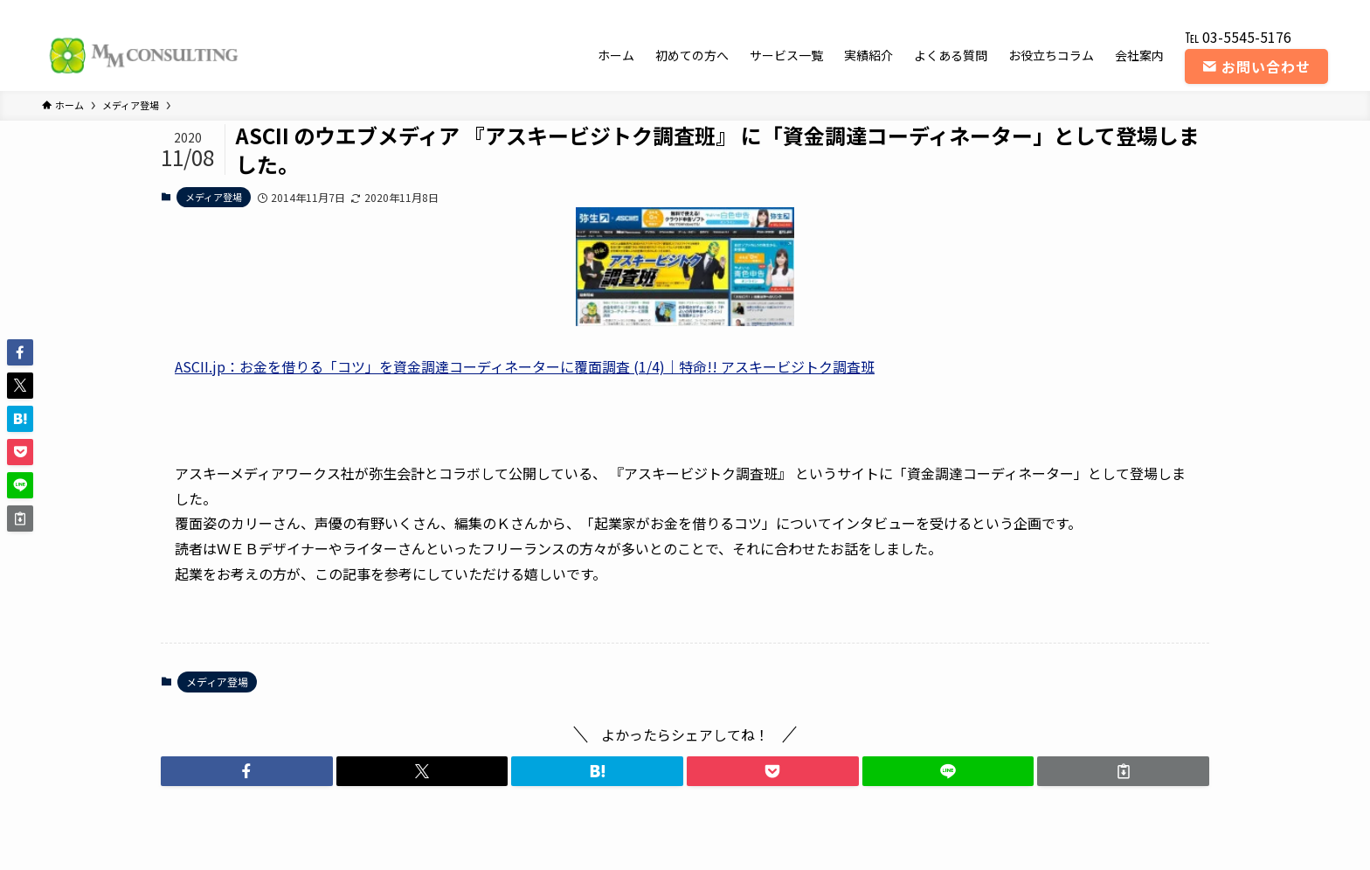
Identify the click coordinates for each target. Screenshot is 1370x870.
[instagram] (1248, 9)
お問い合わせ (1256, 66)
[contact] (1316, 9)
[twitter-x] (1225, 9)
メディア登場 (213, 197)
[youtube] (1271, 9)
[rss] (1294, 9)
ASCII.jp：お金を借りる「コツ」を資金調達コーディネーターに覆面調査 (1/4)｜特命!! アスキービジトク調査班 (525, 366)
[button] (247, 771)
